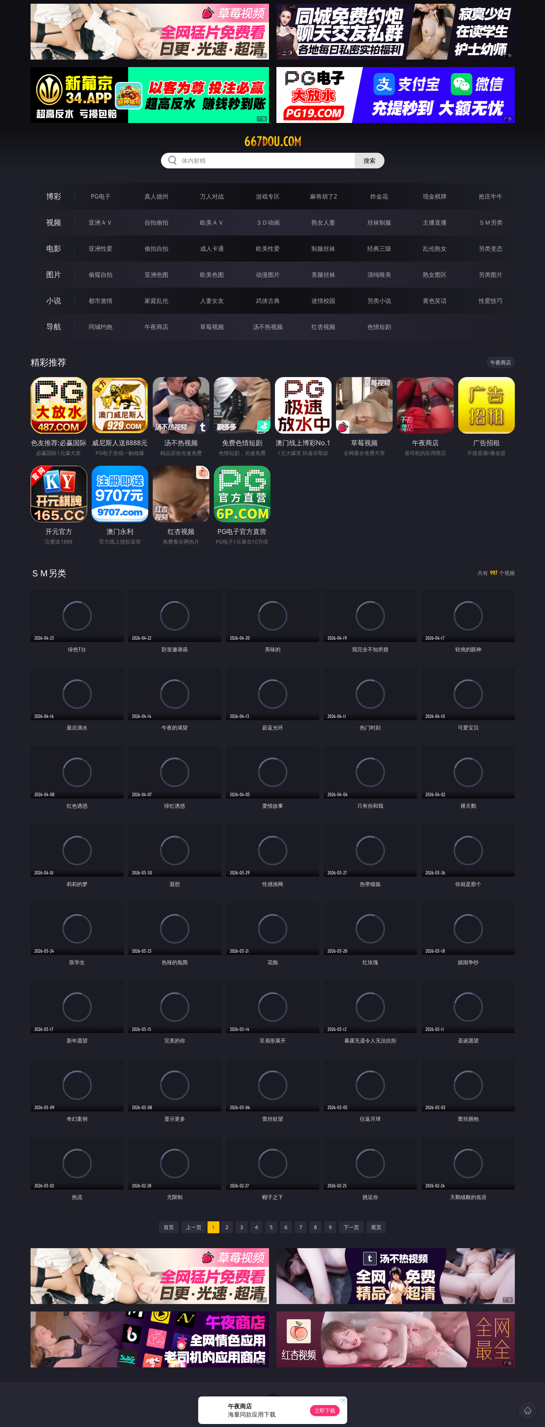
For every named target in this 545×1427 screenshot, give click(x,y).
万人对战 (212, 196)
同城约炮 (101, 327)
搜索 (370, 160)
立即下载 (324, 1410)
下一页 (351, 1227)
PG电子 (101, 196)
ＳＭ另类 (491, 222)
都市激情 (101, 301)
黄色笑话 (435, 301)
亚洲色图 (156, 274)
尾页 (376, 1227)
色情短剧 (379, 327)
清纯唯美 (379, 274)
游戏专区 (268, 196)
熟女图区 (435, 274)
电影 (53, 248)
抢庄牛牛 (491, 196)
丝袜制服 (379, 222)
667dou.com (272, 141)
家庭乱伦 (156, 301)
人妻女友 (212, 301)
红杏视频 (323, 327)
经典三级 (379, 248)
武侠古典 (268, 301)
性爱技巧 (491, 301)
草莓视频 (212, 327)
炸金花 (379, 196)
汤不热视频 (268, 327)
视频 (53, 222)
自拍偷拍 (156, 222)
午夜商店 (156, 327)
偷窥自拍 (101, 274)
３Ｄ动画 (268, 222)
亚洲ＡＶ (101, 222)
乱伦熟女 (435, 248)
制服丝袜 (323, 248)
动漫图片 (268, 274)
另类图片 (491, 274)
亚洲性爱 (101, 248)
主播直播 (435, 222)
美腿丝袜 (323, 274)
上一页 (194, 1227)
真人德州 (156, 196)
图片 (53, 274)
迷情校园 (323, 301)
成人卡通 (212, 248)
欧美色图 (212, 274)
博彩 (53, 196)
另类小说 (379, 301)
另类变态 (491, 248)
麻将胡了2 (323, 196)
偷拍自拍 (156, 248)
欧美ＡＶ (212, 222)
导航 (53, 327)
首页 (169, 1227)
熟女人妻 (323, 222)
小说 (53, 300)
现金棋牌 (435, 196)
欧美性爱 (268, 248)
